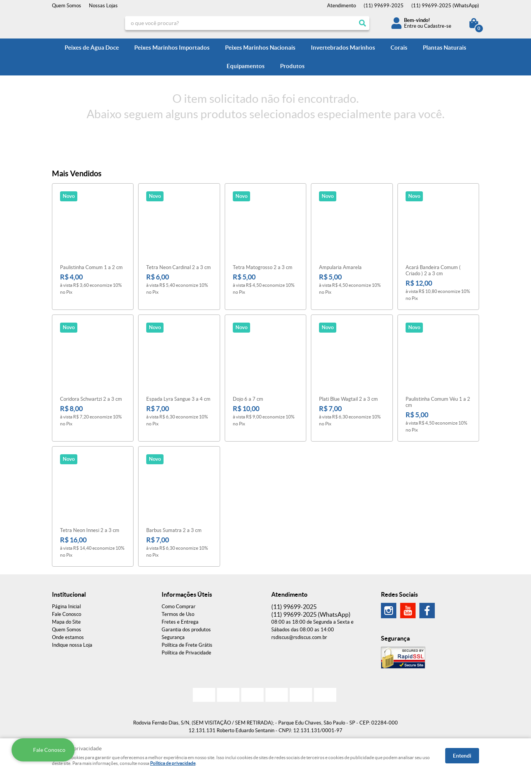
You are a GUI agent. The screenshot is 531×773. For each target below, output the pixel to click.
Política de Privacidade (186, 653)
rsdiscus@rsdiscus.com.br (299, 637)
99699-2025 (384, 5)
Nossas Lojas (103, 5)
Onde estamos (68, 637)
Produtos (292, 66)
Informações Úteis (187, 594)
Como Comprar (178, 606)
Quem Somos (66, 5)
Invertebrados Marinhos (343, 47)
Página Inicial (66, 606)
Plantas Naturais (444, 47)
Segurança (173, 637)
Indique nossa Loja (72, 645)
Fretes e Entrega (180, 622)
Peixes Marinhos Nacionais (260, 47)
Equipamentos (246, 66)
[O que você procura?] (362, 23)
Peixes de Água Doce (92, 47)
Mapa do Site (66, 622)
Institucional (69, 594)
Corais (399, 47)
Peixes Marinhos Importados (172, 47)
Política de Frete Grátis (187, 645)
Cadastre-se (437, 26)
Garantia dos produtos (186, 629)
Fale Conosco (66, 614)
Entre (410, 26)
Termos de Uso (178, 614)
